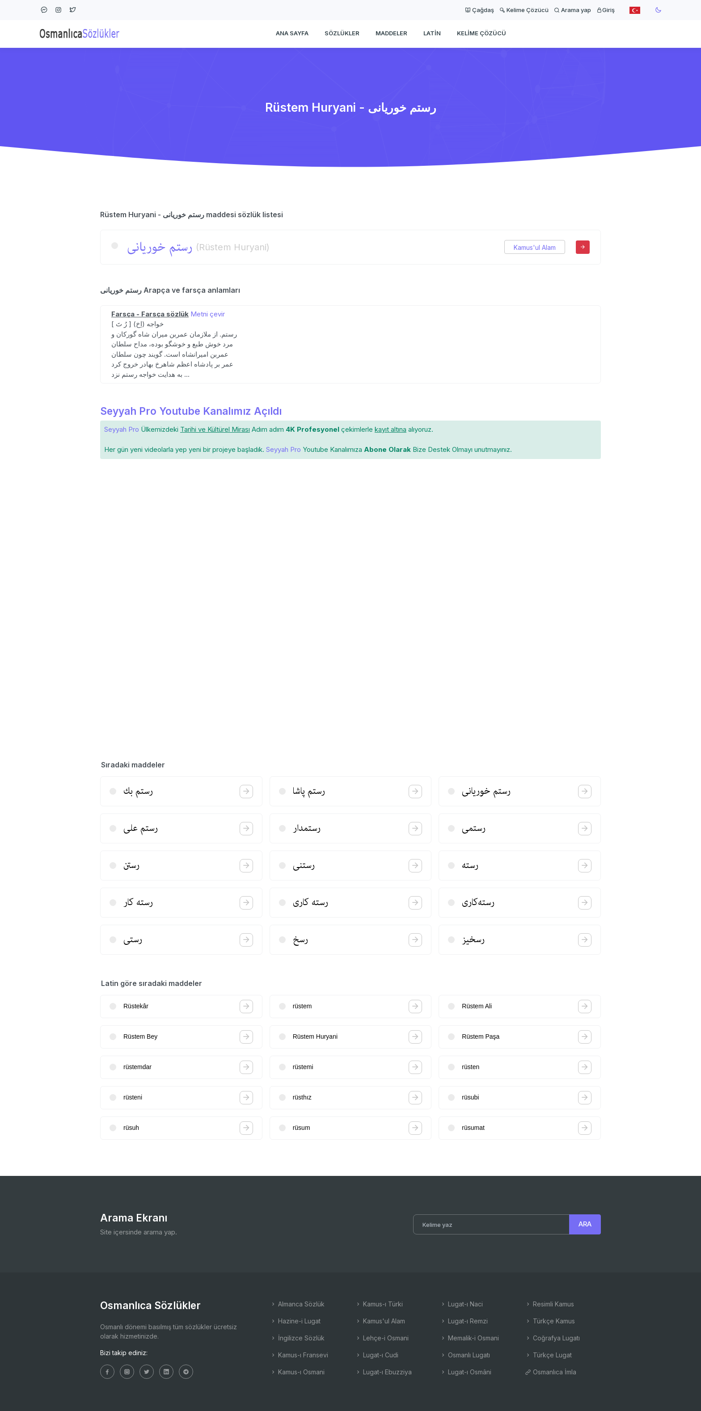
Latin (432, 34)
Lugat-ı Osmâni (465, 1372)
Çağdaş (479, 9)
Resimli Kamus (549, 1304)
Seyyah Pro (121, 429)
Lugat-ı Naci (461, 1304)
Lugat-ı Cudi (376, 1355)
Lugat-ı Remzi (464, 1321)
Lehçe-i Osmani (382, 1338)
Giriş (605, 9)
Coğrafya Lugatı (552, 1338)
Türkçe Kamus (550, 1321)
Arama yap (572, 9)
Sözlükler (342, 34)
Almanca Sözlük (297, 1304)
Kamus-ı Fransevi (299, 1355)
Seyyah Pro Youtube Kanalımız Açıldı (191, 411)
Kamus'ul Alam (535, 247)
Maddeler (391, 34)
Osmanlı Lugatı (465, 1355)
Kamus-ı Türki (379, 1304)
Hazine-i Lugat (295, 1321)
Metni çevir (207, 314)
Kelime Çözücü (524, 9)
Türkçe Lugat (548, 1355)
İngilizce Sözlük (297, 1338)
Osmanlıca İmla (550, 1372)
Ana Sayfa (292, 34)
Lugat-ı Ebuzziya (383, 1372)
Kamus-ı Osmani (297, 1372)
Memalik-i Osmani (469, 1338)
